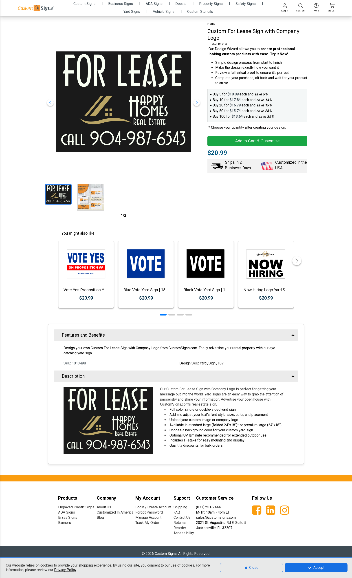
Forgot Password (149, 512)
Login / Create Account (153, 507)
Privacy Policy (65, 570)
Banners (64, 523)
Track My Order (147, 523)
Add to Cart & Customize (257, 141)
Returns (180, 523)
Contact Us (182, 517)
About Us (104, 507)
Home (211, 23)
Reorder (180, 528)
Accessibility (184, 533)
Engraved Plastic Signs (76, 507)
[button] (163, 314)
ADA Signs (66, 512)
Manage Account (148, 517)
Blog (100, 517)
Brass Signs (67, 517)
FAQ (177, 512)
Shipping (180, 507)
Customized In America (115, 512)
